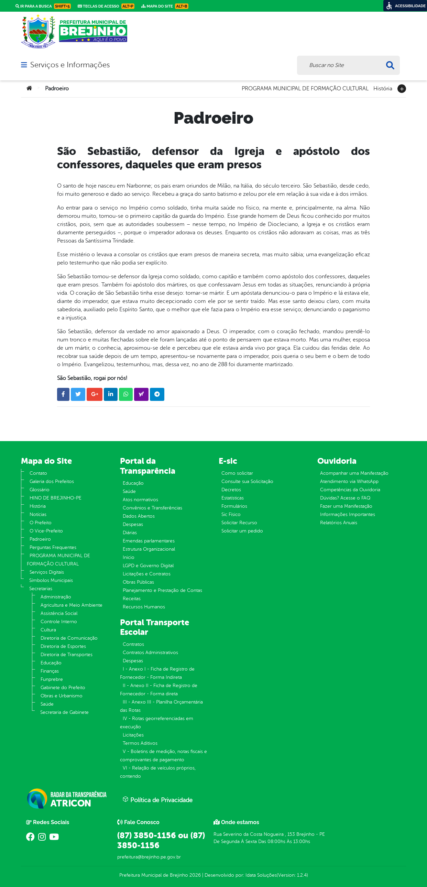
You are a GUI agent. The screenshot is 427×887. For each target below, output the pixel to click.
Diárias (130, 532)
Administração (56, 596)
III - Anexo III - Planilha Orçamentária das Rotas (161, 706)
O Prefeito (41, 522)
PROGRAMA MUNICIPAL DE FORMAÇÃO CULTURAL (305, 88)
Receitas (132, 598)
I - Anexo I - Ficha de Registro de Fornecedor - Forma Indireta (157, 673)
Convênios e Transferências (152, 507)
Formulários (234, 506)
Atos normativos (140, 499)
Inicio (128, 557)
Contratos (133, 644)
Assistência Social (59, 613)
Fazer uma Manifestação (346, 506)
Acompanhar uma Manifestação (354, 473)
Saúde (47, 704)
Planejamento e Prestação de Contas (162, 590)
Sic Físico (231, 514)
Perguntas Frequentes (53, 547)
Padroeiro (40, 539)
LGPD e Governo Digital (148, 565)
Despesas (133, 524)
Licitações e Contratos (147, 573)
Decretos (231, 489)
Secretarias (40, 588)
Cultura (48, 629)
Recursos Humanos (144, 606)
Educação (51, 662)
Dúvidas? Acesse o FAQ (345, 498)
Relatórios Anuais (338, 522)
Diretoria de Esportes (63, 646)
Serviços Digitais (47, 572)
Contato (38, 473)
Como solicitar (237, 473)
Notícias (38, 514)
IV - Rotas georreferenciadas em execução (156, 722)
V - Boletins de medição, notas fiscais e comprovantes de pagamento (163, 755)
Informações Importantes (347, 514)
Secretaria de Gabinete (64, 712)
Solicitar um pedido (242, 531)
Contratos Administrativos (150, 652)
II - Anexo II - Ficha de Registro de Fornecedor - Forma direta (158, 689)
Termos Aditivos (140, 743)
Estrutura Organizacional (149, 549)
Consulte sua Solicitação (247, 481)
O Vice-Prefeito (46, 531)
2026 (194, 875)
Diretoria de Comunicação (69, 638)
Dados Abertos (139, 516)
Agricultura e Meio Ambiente (71, 605)
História (382, 88)
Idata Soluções (261, 875)
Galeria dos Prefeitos (52, 481)
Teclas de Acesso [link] (106, 6)
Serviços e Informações (70, 65)
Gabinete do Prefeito (63, 687)
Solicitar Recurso (239, 522)
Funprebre (52, 679)
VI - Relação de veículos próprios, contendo (158, 772)
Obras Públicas (138, 582)
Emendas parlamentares (149, 540)
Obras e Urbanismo (62, 695)
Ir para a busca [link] (43, 6)
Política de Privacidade (157, 800)
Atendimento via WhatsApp (349, 481)
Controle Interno (59, 621)
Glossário (40, 489)
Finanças (50, 671)
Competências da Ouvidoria (350, 489)
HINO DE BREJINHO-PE (55, 498)
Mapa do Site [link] (164, 6)
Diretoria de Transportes (66, 654)
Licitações (133, 735)
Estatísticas (232, 498)
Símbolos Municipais (51, 580)
